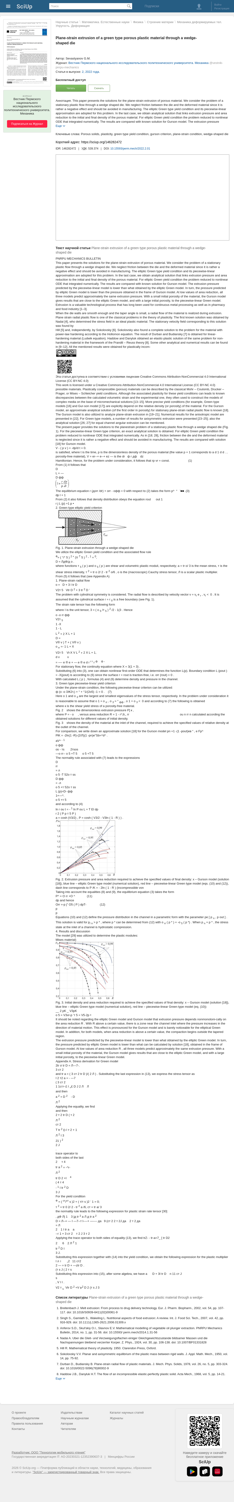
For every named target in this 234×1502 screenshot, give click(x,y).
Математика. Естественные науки (105, 22)
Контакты (18, 1429)
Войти (218, 4)
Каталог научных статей (127, 1412)
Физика (138, 22)
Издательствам (71, 1412)
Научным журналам (75, 1418)
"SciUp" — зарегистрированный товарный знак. (66, 1472)
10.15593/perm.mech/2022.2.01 (130, 148)
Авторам (67, 1423)
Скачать (99, 88)
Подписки (152, 6)
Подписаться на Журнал (27, 123)
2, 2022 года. (91, 71)
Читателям (68, 1429)
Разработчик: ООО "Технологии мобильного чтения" (48, 1452)
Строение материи (160, 22)
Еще (59, 125)
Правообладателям (25, 1418)
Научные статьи (67, 22)
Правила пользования (27, 1423)
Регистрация (221, 8)
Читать (71, 88)
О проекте (19, 1412)
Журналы (116, 1418)
